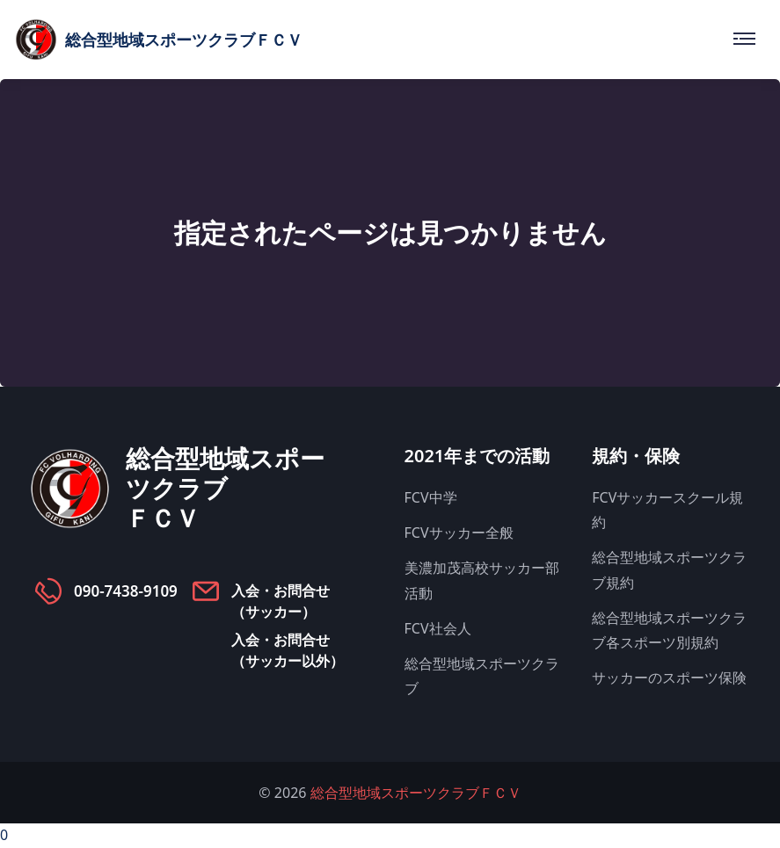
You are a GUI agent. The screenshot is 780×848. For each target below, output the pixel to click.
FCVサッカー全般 (459, 532)
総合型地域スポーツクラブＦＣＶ (415, 792)
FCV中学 (431, 497)
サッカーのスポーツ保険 (669, 677)
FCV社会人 (438, 628)
